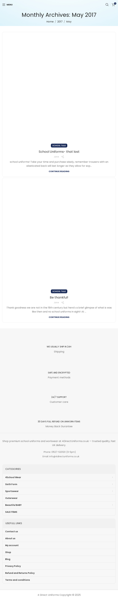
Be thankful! (59, 297)
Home (50, 21)
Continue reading (59, 171)
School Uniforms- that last (59, 151)
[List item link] (59, 452)
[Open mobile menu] (7, 5)
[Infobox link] (59, 344)
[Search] (107, 5)
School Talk (59, 145)
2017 (60, 21)
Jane (56, 156)
